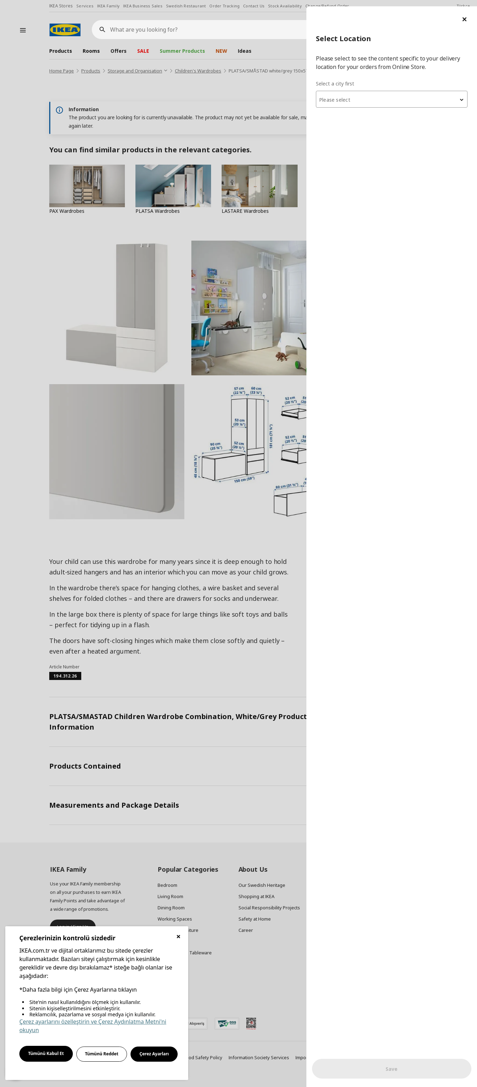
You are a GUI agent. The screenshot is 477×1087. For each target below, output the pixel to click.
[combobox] (393, 92)
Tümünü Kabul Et (46, 1053)
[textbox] (392, 93)
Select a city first (337, 77)
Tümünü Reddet (102, 1054)
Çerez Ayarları (154, 1054)
